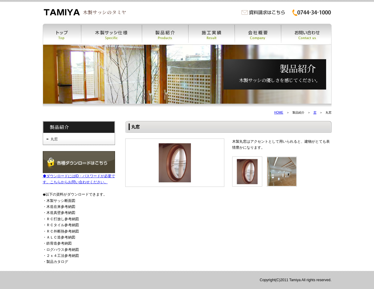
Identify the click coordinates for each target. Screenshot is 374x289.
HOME (278, 112)
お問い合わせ (306, 34)
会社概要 (258, 34)
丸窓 (54, 139)
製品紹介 (165, 34)
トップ (62, 34)
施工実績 (212, 34)
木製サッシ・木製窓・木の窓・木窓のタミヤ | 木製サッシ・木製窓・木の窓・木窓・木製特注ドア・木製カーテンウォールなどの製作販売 (84, 12)
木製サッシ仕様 (111, 34)
